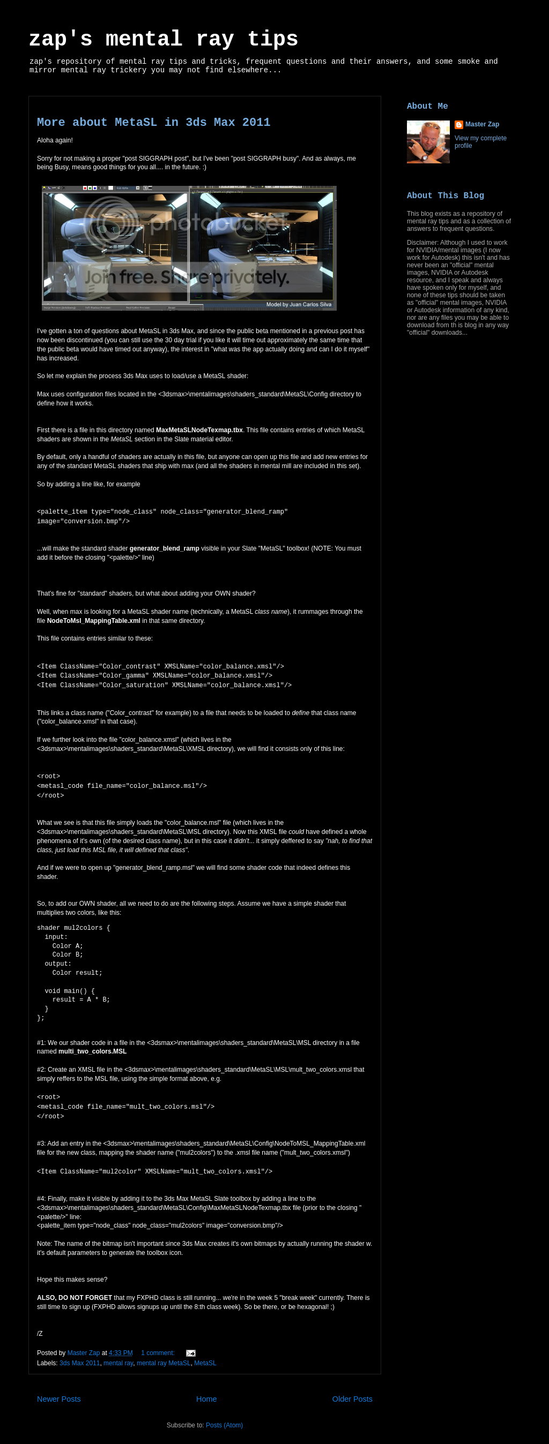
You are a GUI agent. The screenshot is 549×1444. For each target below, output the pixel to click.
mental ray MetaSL (164, 1354)
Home (206, 1390)
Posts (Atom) (224, 1416)
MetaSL (205, 1354)
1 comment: (158, 1344)
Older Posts (352, 1390)
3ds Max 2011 (80, 1354)
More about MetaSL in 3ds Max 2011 (154, 123)
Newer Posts (59, 1390)
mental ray (118, 1354)
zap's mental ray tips (163, 40)
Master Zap (482, 124)
